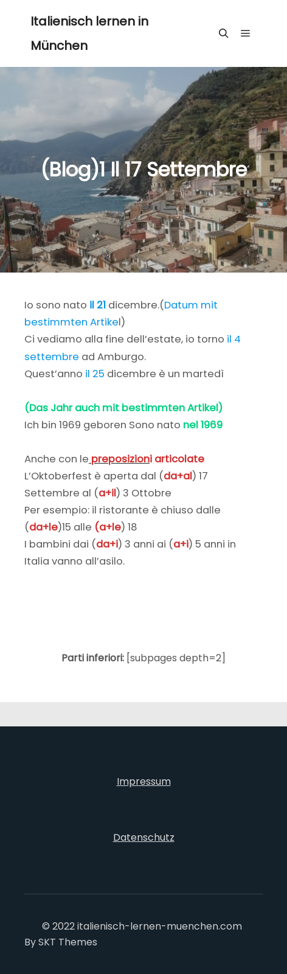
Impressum (144, 781)
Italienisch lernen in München (89, 33)
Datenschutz (144, 837)
